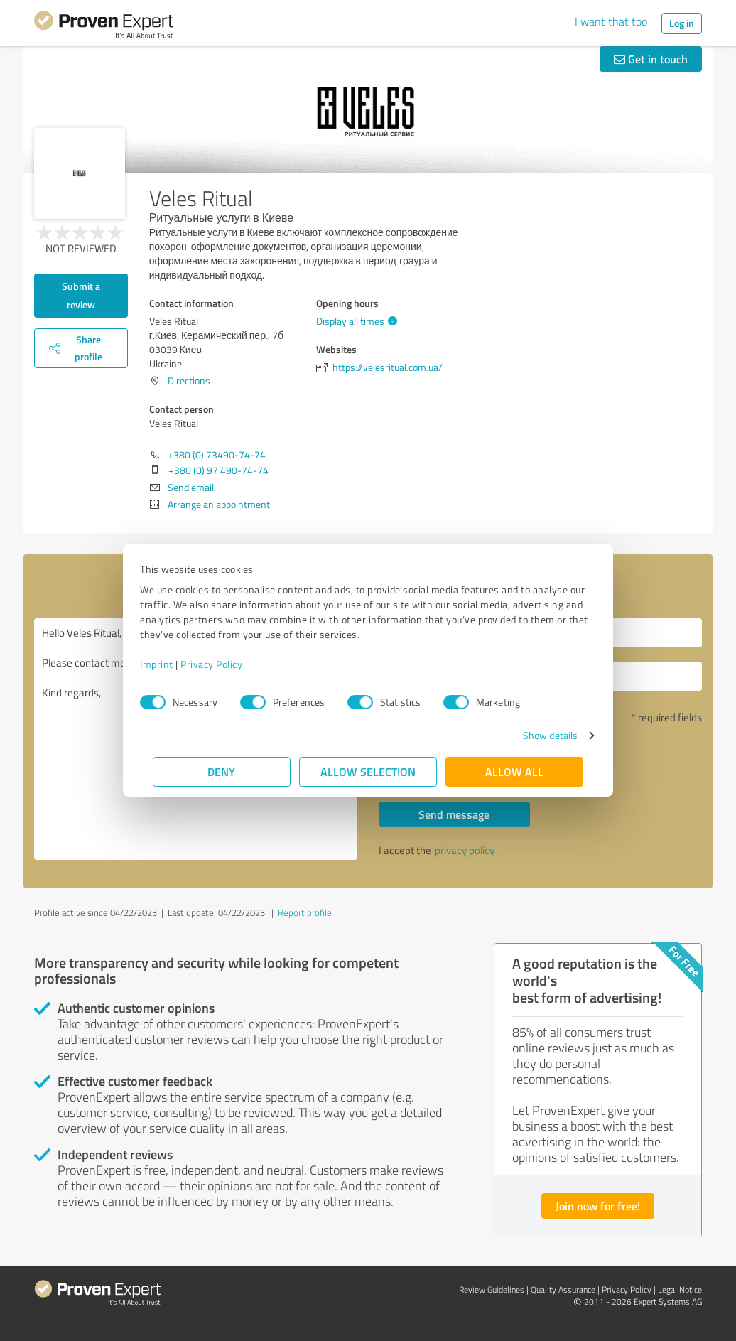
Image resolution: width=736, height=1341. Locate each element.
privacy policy (464, 850)
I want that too (611, 21)
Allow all (514, 771)
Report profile (305, 912)
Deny (222, 771)
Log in (681, 23)
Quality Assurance (563, 1289)
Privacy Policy (224, 664)
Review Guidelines (491, 1289)
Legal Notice (680, 1289)
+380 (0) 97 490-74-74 (218, 470)
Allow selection (368, 771)
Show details (537, 735)
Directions (189, 380)
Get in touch (651, 58)
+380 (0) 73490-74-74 (217, 454)
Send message (453, 814)
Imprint (169, 664)
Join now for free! (598, 1205)
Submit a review (81, 295)
